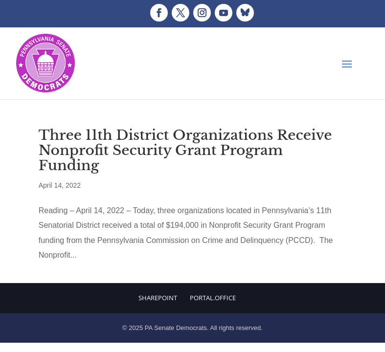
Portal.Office (213, 297)
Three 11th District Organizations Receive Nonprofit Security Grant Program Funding (185, 150)
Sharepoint (157, 297)
